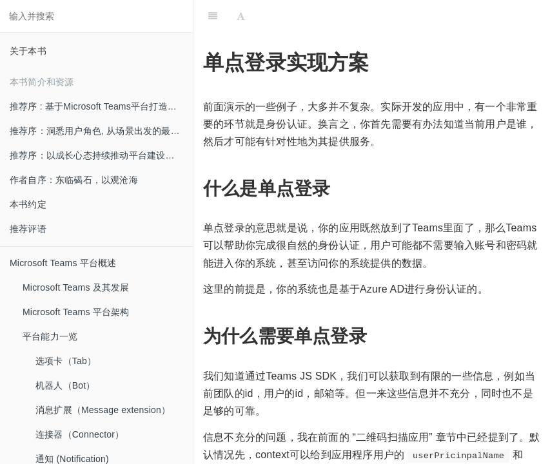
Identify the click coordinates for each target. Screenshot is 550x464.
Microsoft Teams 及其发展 (76, 287)
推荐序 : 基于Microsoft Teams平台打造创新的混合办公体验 (101, 106)
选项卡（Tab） (65, 361)
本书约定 (28, 204)
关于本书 (28, 51)
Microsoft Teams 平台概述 (63, 263)
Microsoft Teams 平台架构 (76, 312)
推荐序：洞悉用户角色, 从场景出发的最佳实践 (101, 131)
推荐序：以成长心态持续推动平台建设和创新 (101, 155)
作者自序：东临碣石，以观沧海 (74, 180)
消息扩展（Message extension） (102, 410)
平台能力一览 (50, 336)
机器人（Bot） (65, 385)
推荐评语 (28, 229)
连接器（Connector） (79, 434)
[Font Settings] (241, 16)
